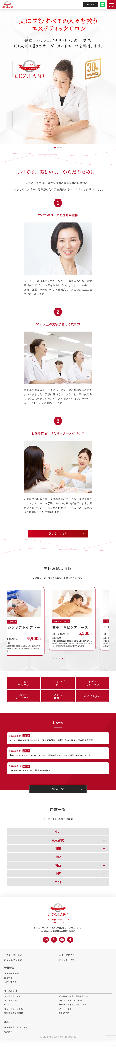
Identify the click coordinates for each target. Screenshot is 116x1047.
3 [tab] (61, 146)
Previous (4, 622)
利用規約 (8, 1039)
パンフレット (65, 1016)
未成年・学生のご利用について (74, 1011)
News (7, 1011)
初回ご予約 (64, 1020)
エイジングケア (67, 960)
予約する (90, 4)
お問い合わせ (11, 988)
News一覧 (58, 794)
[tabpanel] (58, 76)
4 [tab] (62, 658)
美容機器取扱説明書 (14, 1020)
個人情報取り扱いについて (17, 1035)
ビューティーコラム (14, 1016)
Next (111, 622)
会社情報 (8, 983)
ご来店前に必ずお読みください (74, 1002)
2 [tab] (58, 146)
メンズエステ (11, 1007)
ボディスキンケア (13, 965)
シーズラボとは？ (13, 1002)
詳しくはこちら (58, 534)
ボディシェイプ (66, 965)
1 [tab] (54, 146)
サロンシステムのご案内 (71, 1007)
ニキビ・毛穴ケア (13, 960)
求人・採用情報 (12, 979)
